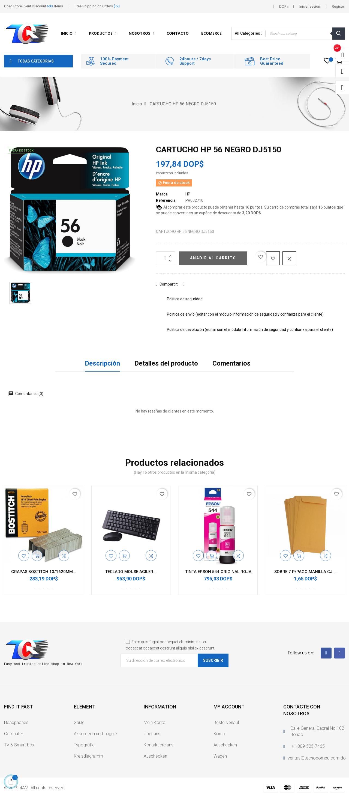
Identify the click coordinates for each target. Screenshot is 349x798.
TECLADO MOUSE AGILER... (131, 571)
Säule (79, 722)
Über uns (152, 733)
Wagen (220, 756)
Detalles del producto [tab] (166, 363)
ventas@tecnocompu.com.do (317, 758)
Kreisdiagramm (88, 756)
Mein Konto (155, 722)
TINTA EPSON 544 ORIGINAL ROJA (218, 571)
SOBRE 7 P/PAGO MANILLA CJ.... (305, 571)
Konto (219, 733)
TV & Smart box (19, 744)
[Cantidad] (165, 258)
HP (187, 194)
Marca (162, 194)
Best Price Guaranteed (271, 61)
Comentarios (231, 363)
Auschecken (155, 756)
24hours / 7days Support (195, 61)
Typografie (84, 744)
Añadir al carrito (213, 258)
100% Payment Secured (114, 61)
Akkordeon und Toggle (95, 733)
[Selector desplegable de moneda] (284, 6)
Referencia (166, 200)
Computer (13, 733)
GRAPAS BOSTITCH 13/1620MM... (43, 571)
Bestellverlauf (226, 722)
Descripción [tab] (102, 363)
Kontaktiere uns (158, 744)
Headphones (16, 722)
